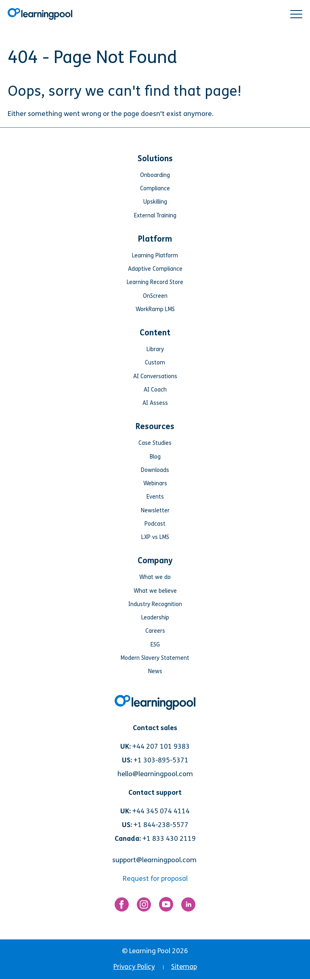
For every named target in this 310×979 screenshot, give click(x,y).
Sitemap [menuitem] (184, 966)
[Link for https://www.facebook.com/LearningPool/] (122, 906)
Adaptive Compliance (155, 268)
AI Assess (155, 403)
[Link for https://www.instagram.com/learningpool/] (144, 906)
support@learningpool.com (154, 860)
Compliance (155, 188)
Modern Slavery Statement (155, 658)
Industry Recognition (155, 604)
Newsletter (155, 510)
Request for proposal (155, 878)
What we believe (155, 590)
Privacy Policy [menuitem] (134, 966)
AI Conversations (155, 376)
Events (155, 496)
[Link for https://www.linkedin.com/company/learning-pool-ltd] (188, 906)
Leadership (155, 617)
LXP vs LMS (155, 537)
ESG (155, 644)
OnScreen (155, 296)
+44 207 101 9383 (161, 746)
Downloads (155, 470)
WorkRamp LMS (155, 309)
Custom (155, 362)
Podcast (155, 523)
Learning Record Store (155, 282)
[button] (296, 14)
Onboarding (155, 175)
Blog (155, 456)
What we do (155, 577)
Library (155, 349)
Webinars (155, 483)
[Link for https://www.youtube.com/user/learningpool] (166, 906)
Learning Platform (155, 255)
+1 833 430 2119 (169, 838)
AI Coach (155, 389)
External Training (155, 215)
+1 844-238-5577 (161, 825)
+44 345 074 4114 (161, 811)
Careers (155, 630)
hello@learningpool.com (155, 774)
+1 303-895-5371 (161, 760)
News (155, 671)
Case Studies (155, 443)
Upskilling (155, 201)
